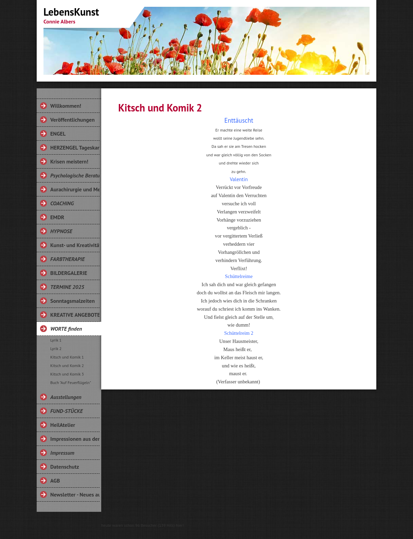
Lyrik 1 (55, 340)
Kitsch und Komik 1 (67, 357)
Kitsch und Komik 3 (67, 374)
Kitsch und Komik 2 (67, 365)
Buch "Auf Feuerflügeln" (70, 382)
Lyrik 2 (55, 348)
